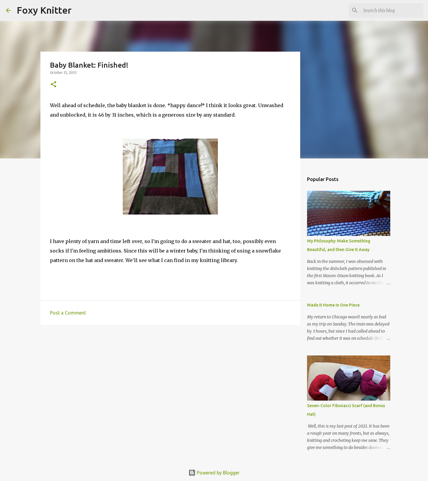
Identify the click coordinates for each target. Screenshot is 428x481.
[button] (53, 85)
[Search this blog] (392, 10)
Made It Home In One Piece (333, 305)
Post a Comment (68, 312)
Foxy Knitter (44, 10)
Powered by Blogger (214, 472)
